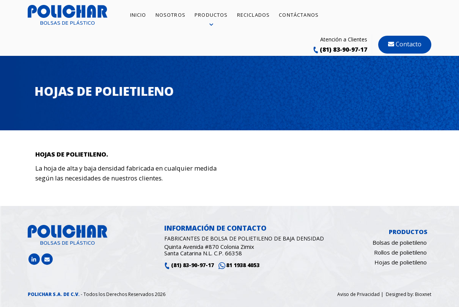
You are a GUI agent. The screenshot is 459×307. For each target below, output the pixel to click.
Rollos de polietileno (400, 252)
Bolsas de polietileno (400, 242)
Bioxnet (423, 294)
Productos (408, 232)
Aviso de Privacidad (359, 294)
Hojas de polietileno (400, 262)
